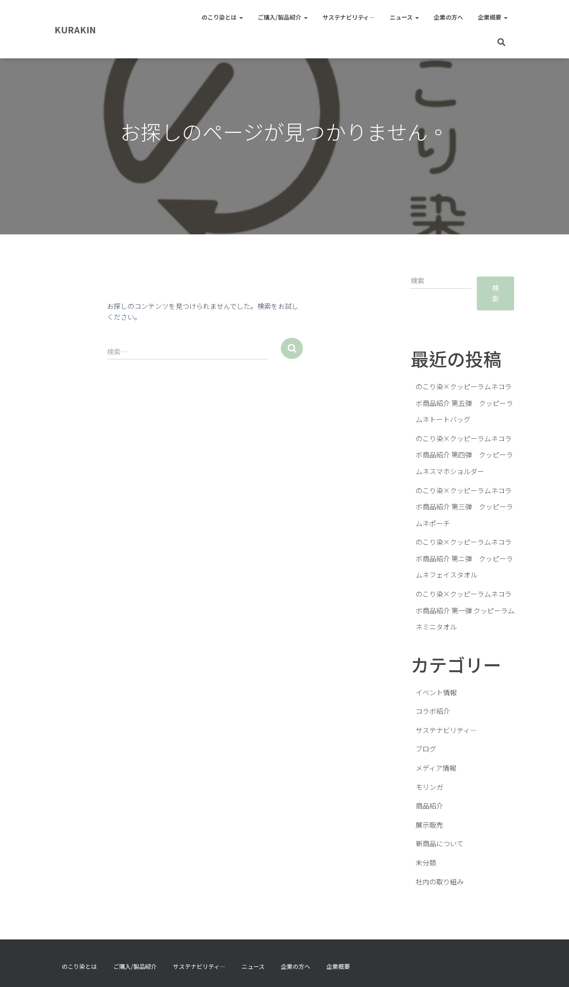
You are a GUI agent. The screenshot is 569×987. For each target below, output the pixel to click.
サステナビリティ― (348, 17)
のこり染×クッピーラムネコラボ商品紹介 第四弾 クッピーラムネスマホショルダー (464, 454)
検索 (495, 293)
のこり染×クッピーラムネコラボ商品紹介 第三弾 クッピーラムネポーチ (464, 506)
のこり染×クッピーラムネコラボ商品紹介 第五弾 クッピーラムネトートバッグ (464, 402)
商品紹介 (429, 805)
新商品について (440, 843)
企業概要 (493, 17)
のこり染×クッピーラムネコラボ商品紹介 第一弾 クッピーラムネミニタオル (465, 610)
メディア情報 (436, 768)
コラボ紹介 (433, 711)
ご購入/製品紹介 (283, 17)
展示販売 (429, 825)
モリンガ (429, 787)
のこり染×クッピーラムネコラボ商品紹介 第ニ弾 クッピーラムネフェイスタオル (464, 558)
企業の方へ (448, 17)
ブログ (426, 749)
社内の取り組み (440, 881)
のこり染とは (222, 17)
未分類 (426, 862)
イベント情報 (436, 692)
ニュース (404, 17)
